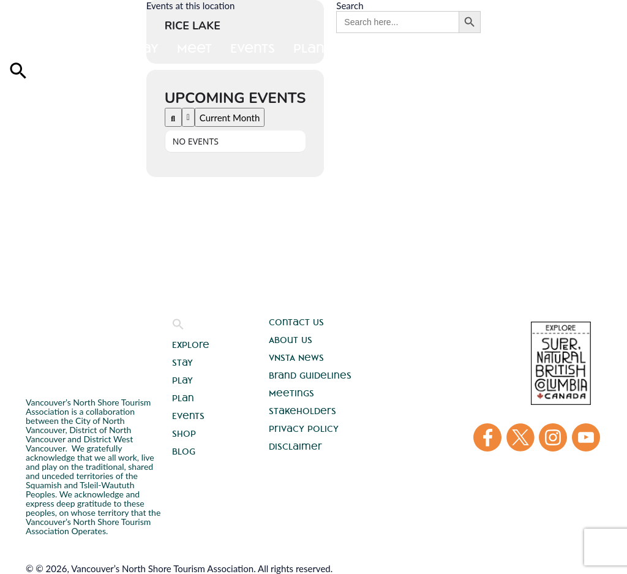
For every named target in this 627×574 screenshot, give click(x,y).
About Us (290, 340)
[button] (178, 327)
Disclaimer (295, 446)
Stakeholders (302, 411)
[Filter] (188, 117)
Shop (184, 434)
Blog (183, 451)
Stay (95, 48)
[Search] (173, 117)
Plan (183, 398)
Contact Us (296, 322)
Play (144, 48)
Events (188, 416)
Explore (35, 48)
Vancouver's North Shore (60, 341)
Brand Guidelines (310, 375)
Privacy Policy (304, 429)
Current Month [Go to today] (230, 117)
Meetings (291, 393)
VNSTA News (296, 358)
